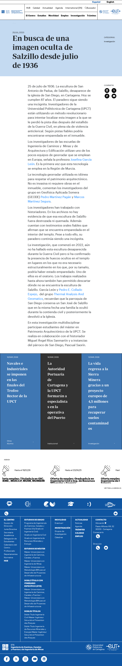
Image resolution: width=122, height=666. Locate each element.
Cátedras (59, 537)
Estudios (42, 15)
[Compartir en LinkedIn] (107, 90)
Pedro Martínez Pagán (56, 197)
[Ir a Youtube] (34, 659)
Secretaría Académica (9, 533)
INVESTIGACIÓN (62, 528)
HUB (28, 8)
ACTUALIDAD (81, 520)
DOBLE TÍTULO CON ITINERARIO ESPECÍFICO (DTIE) (33, 583)
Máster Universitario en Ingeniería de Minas (34, 562)
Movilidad (53, 15)
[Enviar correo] (114, 95)
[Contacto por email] (116, 513)
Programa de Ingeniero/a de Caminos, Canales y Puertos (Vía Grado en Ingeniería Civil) (35, 527)
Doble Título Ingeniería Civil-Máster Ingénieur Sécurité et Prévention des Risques (34, 618)
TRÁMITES (80, 529)
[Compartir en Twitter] (114, 90)
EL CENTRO (9, 520)
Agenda (59, 8)
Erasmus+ (59, 523)
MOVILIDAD (60, 520)
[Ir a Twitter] (16, 659)
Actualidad (47, 8)
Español (96, 2)
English (110, 2)
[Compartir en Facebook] (107, 95)
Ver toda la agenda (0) (112, 488)
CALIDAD (79, 533)
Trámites (91, 15)
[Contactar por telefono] (6, 513)
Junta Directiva (10, 529)
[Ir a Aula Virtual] (71, 505)
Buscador (90, 8)
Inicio (15, 23)
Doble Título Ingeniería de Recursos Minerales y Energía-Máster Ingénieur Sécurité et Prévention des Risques (35, 632)
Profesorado (9, 551)
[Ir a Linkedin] (44, 659)
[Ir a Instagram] (25, 659)
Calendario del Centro (10, 546)
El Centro (30, 15)
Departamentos (11, 554)
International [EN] (73, 8)
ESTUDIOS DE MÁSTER (34, 548)
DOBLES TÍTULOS (32, 611)
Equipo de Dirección (8, 524)
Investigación (78, 15)
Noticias (78, 523)
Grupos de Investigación (60, 532)
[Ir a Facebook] (6, 659)
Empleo (64, 15)
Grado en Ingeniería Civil (35, 535)
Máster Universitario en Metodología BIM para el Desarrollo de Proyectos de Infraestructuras (34, 571)
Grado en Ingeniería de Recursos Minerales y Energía (34, 541)
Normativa (8, 557)
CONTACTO (100, 520)
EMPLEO (79, 536)
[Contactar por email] (106, 548)
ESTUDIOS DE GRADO (34, 520)
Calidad (36, 8)
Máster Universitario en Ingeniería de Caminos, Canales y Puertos (34, 555)
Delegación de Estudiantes (10, 539)
